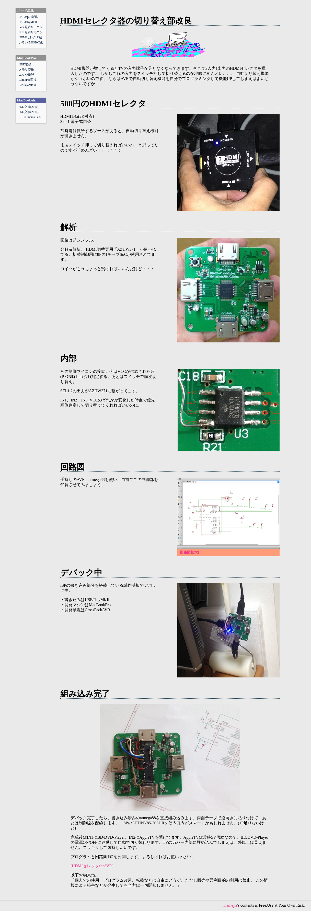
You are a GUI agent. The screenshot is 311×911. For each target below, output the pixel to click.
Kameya (230, 905)
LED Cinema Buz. (30, 117)
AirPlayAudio (27, 85)
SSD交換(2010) (29, 107)
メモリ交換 (26, 69)
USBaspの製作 (28, 17)
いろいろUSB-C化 (31, 42)
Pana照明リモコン (31, 27)
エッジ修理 (26, 74)
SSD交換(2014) (29, 112)
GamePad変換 (28, 80)
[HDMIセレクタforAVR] (92, 866)
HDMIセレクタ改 (30, 37)
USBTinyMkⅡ (28, 22)
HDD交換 (25, 64)
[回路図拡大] (189, 552)
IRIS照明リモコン (31, 32)
